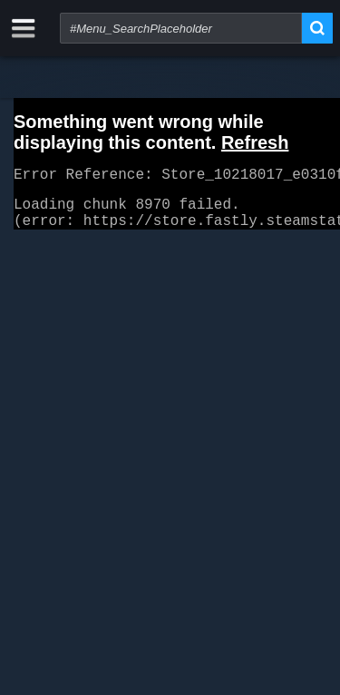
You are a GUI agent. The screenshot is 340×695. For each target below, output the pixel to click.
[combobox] (181, 28)
